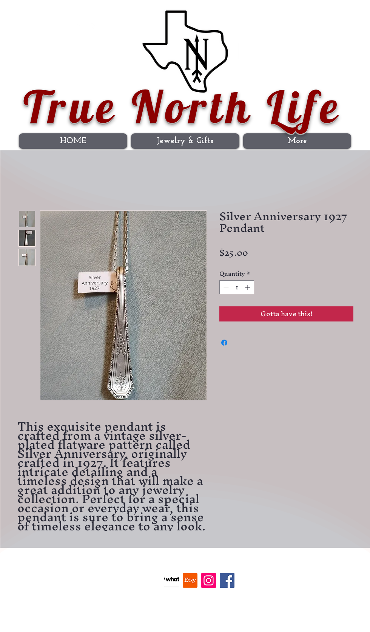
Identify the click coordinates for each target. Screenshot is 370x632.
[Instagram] (93, 26)
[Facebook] (227, 580)
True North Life (182, 106)
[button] (342, 21)
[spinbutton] (237, 287)
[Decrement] (225, 287)
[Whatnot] (171, 580)
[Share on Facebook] (224, 342)
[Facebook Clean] (78, 26)
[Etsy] (190, 580)
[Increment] (248, 287)
